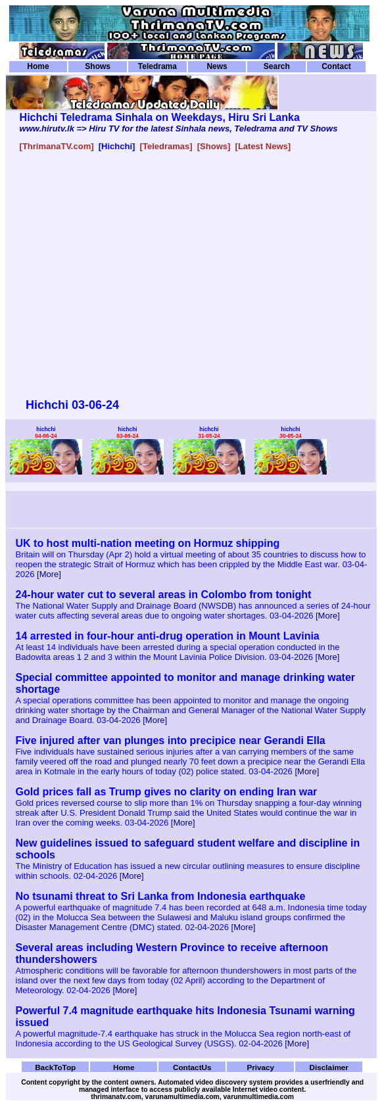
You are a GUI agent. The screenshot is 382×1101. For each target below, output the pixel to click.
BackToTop (55, 1067)
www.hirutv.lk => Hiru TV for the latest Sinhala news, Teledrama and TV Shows (179, 128)
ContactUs (192, 1067)
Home (38, 66)
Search (277, 66)
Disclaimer (329, 1067)
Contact (336, 66)
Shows (97, 66)
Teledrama (157, 66)
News (216, 66)
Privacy (260, 1067)
